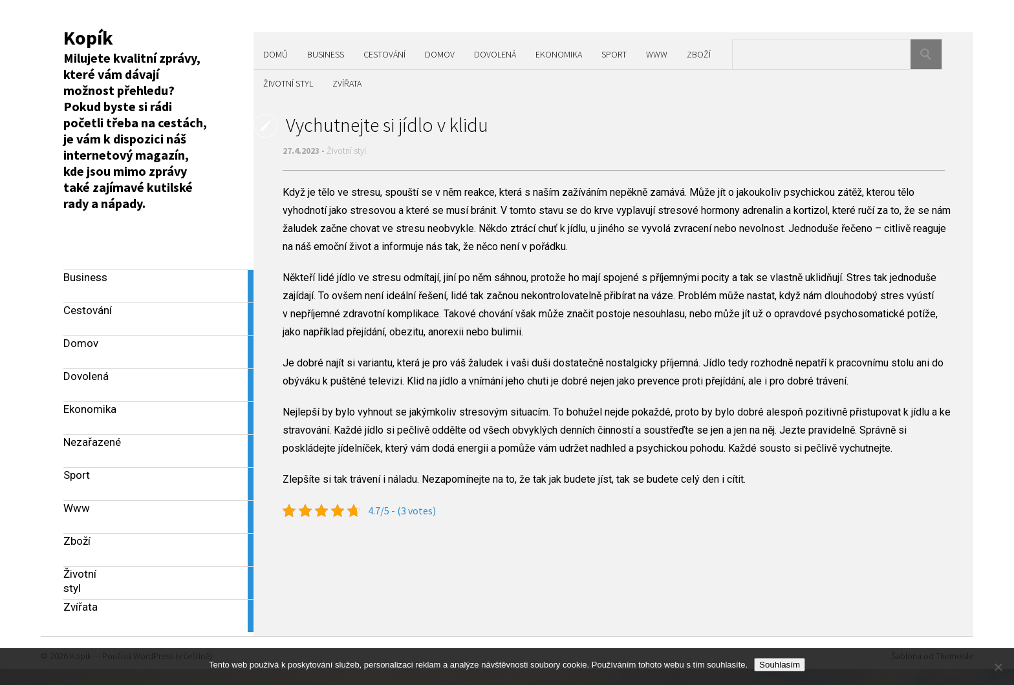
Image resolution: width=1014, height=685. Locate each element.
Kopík (88, 37)
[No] (997, 666)
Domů (275, 54)
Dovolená (495, 54)
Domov (440, 54)
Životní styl (288, 83)
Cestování (384, 54)
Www (656, 54)
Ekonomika (558, 54)
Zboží (699, 54)
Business (325, 54)
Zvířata (346, 83)
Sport (614, 54)
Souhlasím (779, 664)
